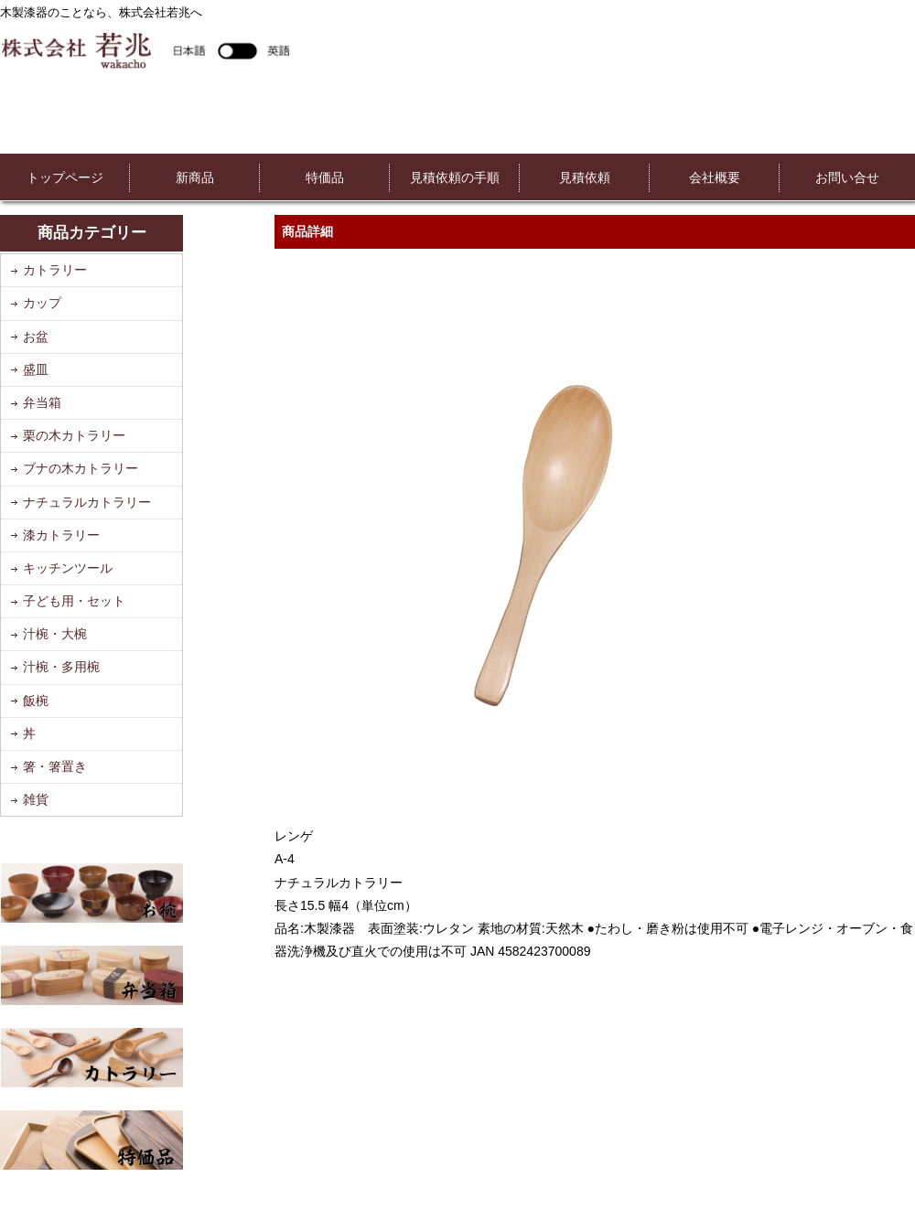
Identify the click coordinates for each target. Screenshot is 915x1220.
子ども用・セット (74, 601)
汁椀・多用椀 (61, 666)
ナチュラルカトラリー (87, 502)
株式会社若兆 (145, 50)
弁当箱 (42, 402)
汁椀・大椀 (55, 633)
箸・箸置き (55, 766)
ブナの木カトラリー (80, 468)
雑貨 (35, 799)
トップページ (65, 177)
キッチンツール (68, 568)
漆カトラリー (61, 535)
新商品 (195, 177)
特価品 (325, 177)
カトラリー (55, 269)
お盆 (35, 336)
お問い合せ (847, 177)
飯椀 (35, 700)
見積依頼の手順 (455, 177)
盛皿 (35, 369)
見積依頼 (584, 177)
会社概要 (714, 177)
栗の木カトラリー (74, 435)
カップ (42, 302)
